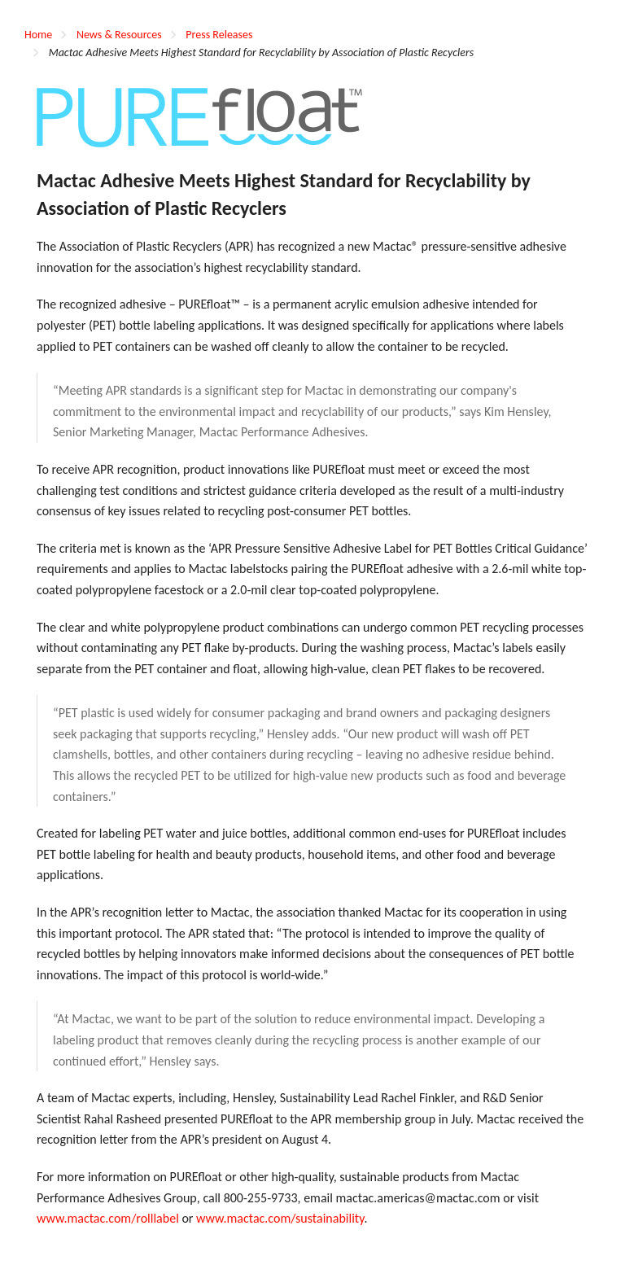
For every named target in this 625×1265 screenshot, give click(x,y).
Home (38, 35)
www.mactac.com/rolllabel (108, 1218)
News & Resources (119, 35)
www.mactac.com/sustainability (280, 1218)
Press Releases (219, 35)
